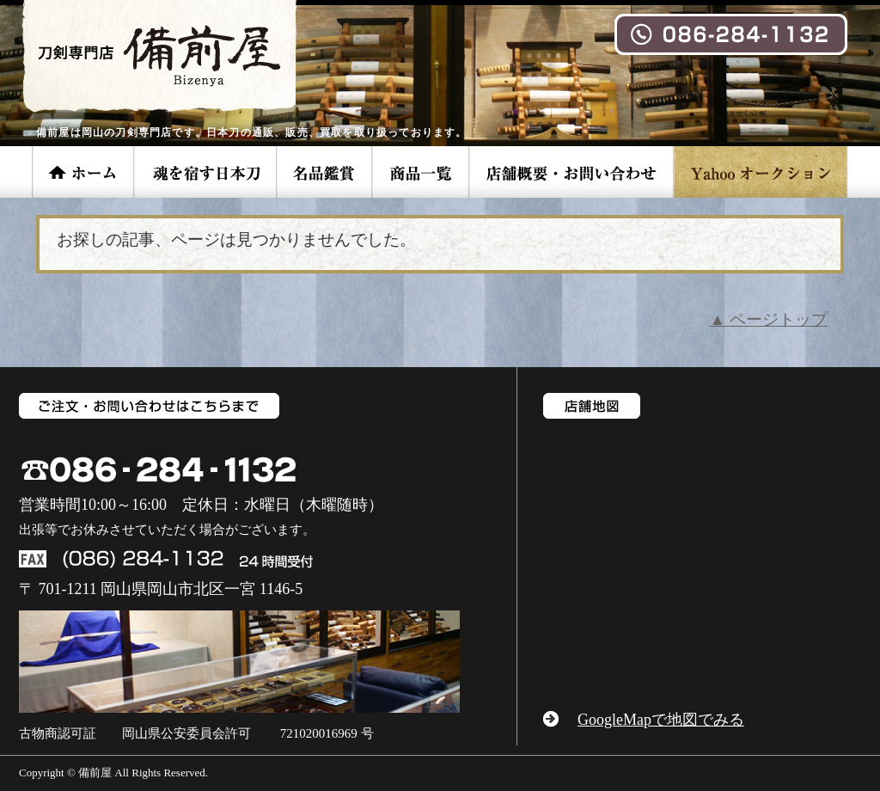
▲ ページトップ (768, 319)
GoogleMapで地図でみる (661, 719)
